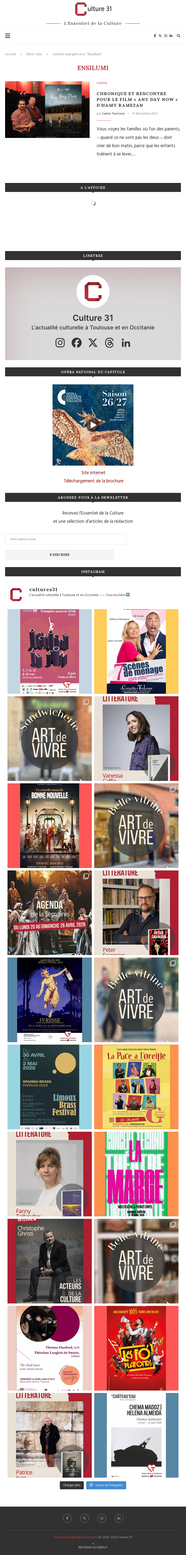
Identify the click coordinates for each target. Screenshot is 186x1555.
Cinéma (102, 83)
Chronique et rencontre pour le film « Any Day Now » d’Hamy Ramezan (137, 99)
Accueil (10, 54)
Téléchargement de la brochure (94, 481)
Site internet (93, 473)
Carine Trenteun (113, 114)
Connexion (89, 1537)
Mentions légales (66, 1537)
